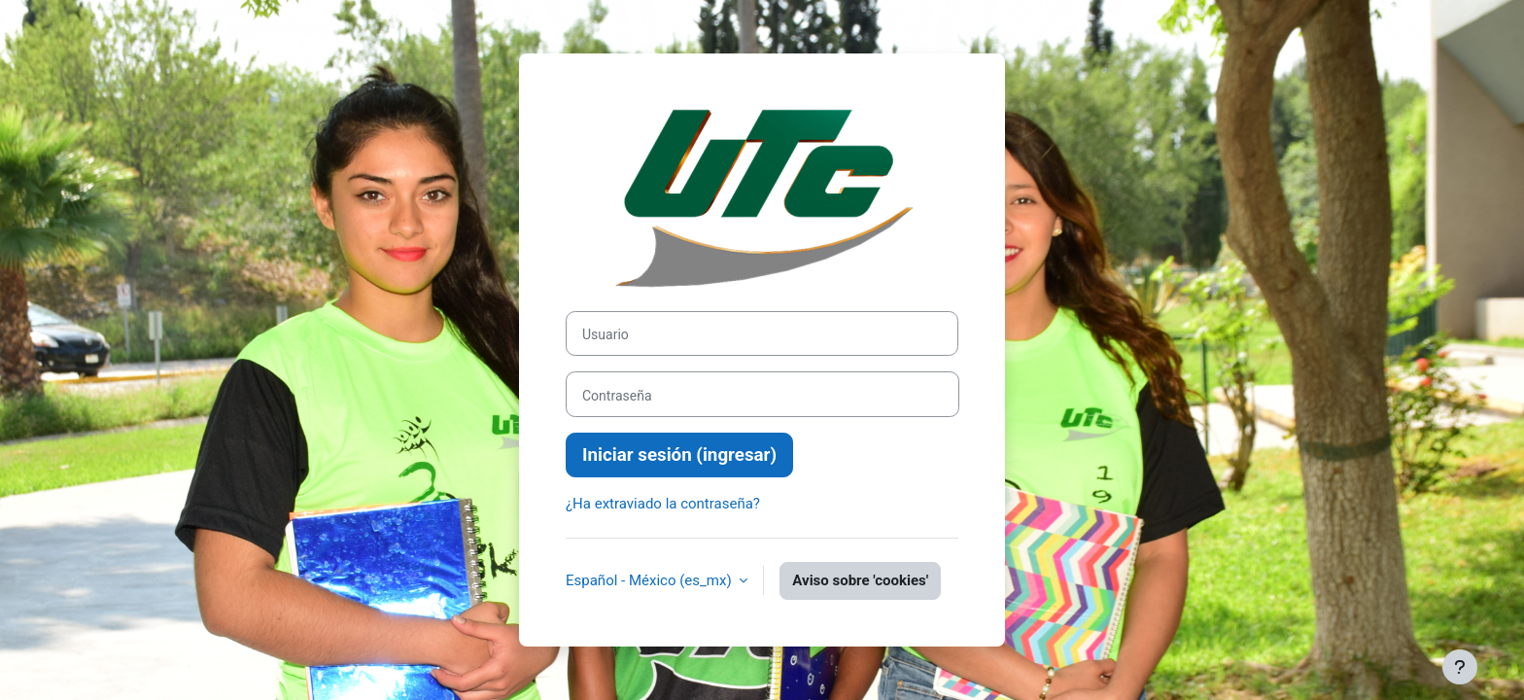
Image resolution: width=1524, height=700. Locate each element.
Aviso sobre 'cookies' (860, 580)
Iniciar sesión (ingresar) (679, 455)
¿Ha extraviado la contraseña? (663, 503)
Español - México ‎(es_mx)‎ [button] (650, 580)
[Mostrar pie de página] (1459, 666)
